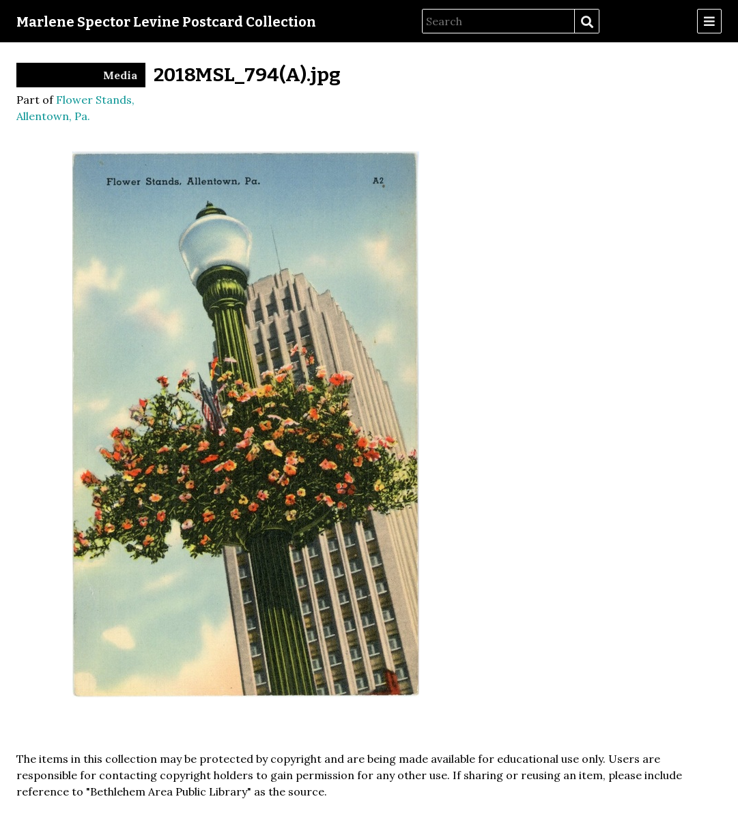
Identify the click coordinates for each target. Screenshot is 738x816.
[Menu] (709, 21)
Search (586, 22)
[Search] (498, 21)
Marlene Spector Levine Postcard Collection (166, 22)
